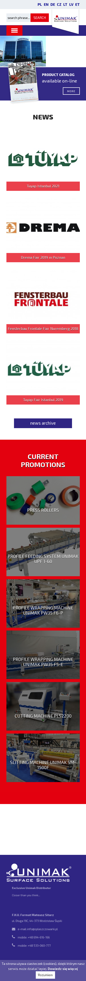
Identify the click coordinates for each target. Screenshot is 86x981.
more (71, 93)
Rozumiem (45, 975)
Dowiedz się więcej (63, 969)
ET (77, 4)
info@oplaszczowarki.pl (42, 929)
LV (71, 4)
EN (46, 4)
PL (40, 4)
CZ (59, 4)
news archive (43, 423)
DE (52, 4)
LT (65, 4)
